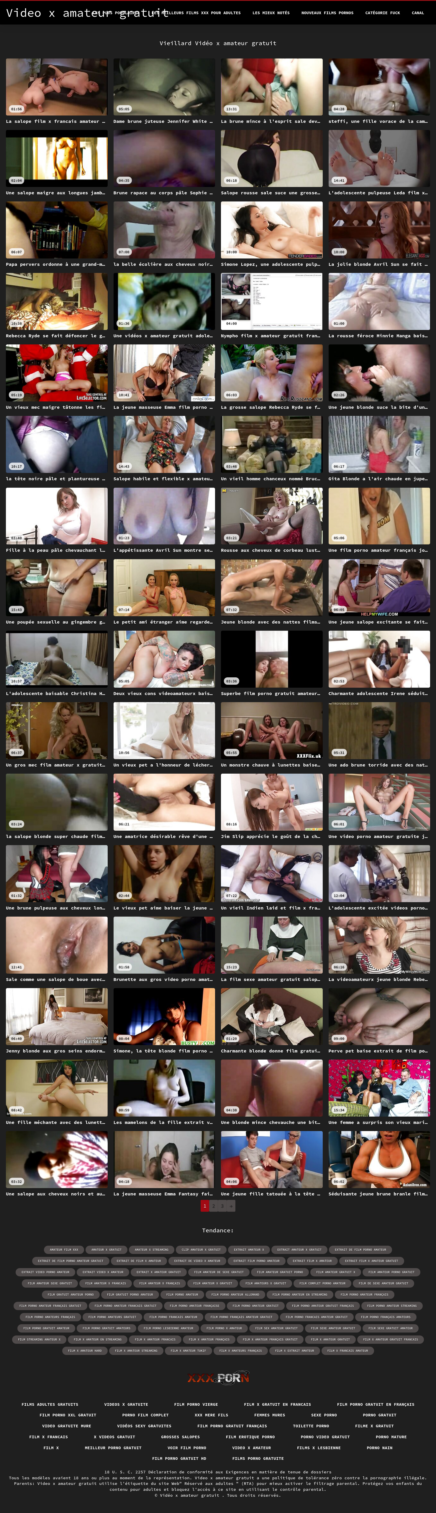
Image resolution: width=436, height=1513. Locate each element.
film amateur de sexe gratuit (219, 1272)
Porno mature (391, 1436)
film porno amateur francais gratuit (126, 1306)
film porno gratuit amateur (46, 1328)
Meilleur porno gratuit (113, 1447)
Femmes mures (269, 1415)
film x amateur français (209, 1339)
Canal (418, 12)
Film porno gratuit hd (179, 1458)
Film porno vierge (196, 1404)
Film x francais (48, 1436)
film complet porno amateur (322, 1283)
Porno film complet (145, 1415)
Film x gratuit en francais (277, 1404)
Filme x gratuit (374, 1426)
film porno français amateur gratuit (242, 1317)
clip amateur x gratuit (201, 1250)
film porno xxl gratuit (68, 1415)
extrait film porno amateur (257, 1261)
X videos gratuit (114, 1436)
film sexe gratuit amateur (390, 1328)
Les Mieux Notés (271, 12)
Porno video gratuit (325, 1436)
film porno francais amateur (173, 1317)
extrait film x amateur (312, 1261)
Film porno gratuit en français (376, 1404)
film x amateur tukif (188, 1351)
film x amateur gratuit (330, 1339)
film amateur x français (159, 1283)
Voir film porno (187, 1447)
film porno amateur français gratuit (50, 1306)
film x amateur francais (155, 1339)
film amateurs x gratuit (265, 1283)
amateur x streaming (151, 1250)
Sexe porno (324, 1415)
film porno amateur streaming (392, 1306)
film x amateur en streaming (98, 1339)
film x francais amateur (347, 1351)
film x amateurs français (240, 1351)
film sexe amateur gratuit (333, 1328)
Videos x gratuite (126, 1404)
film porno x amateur (224, 1328)
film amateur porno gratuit (391, 1272)
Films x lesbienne (319, 1447)
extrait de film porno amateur (360, 1250)
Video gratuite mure (66, 1426)
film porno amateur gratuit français (323, 1306)
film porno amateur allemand (235, 1294)
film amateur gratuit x (335, 1272)
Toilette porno (311, 1426)
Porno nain (380, 1447)
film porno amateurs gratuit (112, 1317)
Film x (51, 1447)
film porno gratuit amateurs (106, 1328)
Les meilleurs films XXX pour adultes (196, 12)
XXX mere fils (211, 1415)
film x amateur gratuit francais (390, 1339)
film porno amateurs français (50, 1317)
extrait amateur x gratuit (299, 1250)
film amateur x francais (105, 1283)
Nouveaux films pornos (327, 12)
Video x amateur (251, 1447)
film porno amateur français (365, 1294)
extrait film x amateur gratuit (371, 1261)
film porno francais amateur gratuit (317, 1317)
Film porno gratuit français (232, 1426)
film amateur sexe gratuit (50, 1283)
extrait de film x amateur (139, 1261)
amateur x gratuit (106, 1250)
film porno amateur (182, 1294)
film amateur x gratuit (212, 1283)
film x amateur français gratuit (270, 1339)
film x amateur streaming (136, 1351)
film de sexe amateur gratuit (383, 1283)
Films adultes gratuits (50, 1404)
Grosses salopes (180, 1436)
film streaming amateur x (39, 1339)
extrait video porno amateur (45, 1272)
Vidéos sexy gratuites (144, 1426)
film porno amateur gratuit (256, 1306)
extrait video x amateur (103, 1272)
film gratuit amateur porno (71, 1294)
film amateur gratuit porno (280, 1272)
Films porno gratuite (258, 1458)
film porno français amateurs (386, 1317)
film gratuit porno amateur (130, 1294)
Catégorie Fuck (382, 12)
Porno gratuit (379, 1415)
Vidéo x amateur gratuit (191, 1495)
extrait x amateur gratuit (159, 1272)
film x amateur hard (85, 1351)
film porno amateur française (194, 1306)
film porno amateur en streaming (300, 1294)
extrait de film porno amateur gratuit (71, 1261)
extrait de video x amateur (197, 1261)
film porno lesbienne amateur (168, 1328)
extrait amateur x (249, 1250)
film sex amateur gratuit (276, 1328)
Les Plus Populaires (116, 12)
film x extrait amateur (294, 1351)
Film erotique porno (250, 1436)
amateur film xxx (64, 1250)
